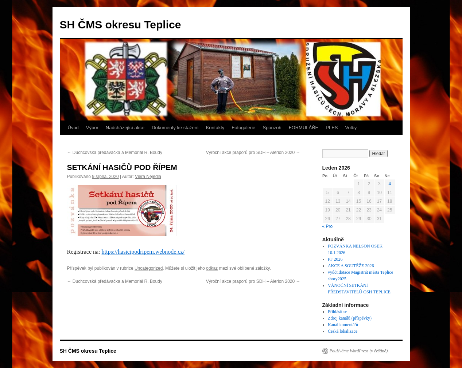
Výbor (92, 127)
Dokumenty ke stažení (175, 127)
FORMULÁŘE (304, 127)
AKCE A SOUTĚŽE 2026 (351, 265)
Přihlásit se (337, 311)
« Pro (327, 226)
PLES (332, 127)
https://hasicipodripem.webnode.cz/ (143, 252)
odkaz (212, 268)
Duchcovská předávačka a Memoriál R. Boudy (114, 152)
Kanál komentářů (343, 324)
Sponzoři (272, 127)
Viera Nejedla (148, 176)
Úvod (73, 127)
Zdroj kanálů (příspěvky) (350, 318)
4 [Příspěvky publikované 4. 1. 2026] (389, 183)
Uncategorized (149, 268)
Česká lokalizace (342, 331)
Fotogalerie (243, 127)
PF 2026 (335, 259)
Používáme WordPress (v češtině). (359, 350)
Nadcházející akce (125, 127)
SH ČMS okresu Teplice (120, 25)
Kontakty (215, 127)
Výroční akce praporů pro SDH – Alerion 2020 (253, 152)
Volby (351, 127)
